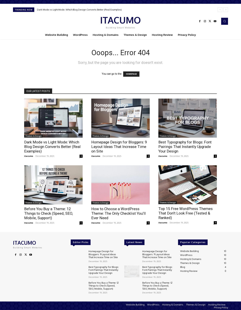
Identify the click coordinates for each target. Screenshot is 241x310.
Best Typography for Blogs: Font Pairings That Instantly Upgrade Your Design (185, 146)
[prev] (220, 9)
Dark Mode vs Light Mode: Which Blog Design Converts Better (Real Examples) (79, 9)
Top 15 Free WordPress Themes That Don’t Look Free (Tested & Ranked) (185, 213)
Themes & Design (33, 136)
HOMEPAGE (131, 74)
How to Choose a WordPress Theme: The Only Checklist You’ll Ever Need (118, 213)
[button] (224, 21)
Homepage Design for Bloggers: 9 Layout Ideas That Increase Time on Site (119, 146)
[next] (226, 9)
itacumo (28, 156)
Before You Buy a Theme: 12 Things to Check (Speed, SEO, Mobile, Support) (48, 213)
